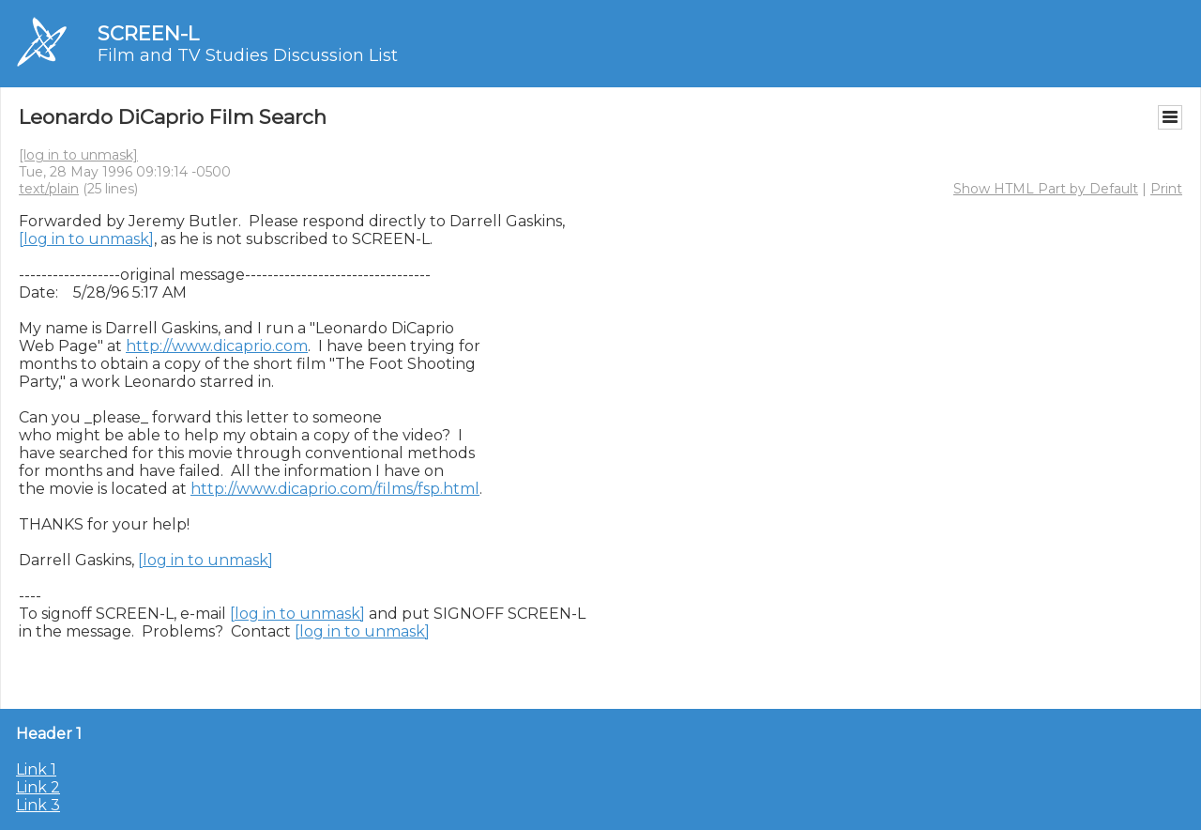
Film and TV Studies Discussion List (248, 55)
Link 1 (36, 769)
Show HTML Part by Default (1045, 188)
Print (1166, 188)
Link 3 (38, 805)
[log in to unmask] (78, 154)
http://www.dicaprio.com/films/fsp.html (334, 489)
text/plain (49, 188)
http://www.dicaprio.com (217, 346)
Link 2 (38, 787)
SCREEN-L (148, 33)
